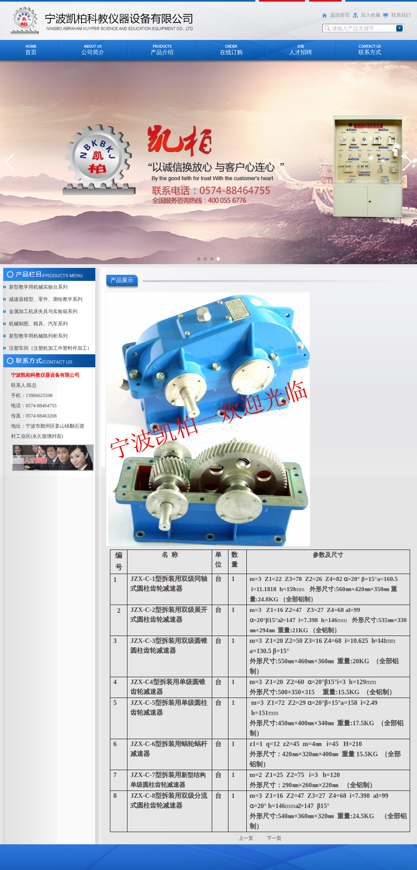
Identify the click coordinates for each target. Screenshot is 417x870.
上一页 (247, 838)
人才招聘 (300, 52)
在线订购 (231, 52)
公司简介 (92, 52)
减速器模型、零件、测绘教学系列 (45, 299)
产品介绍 (162, 52)
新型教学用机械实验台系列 (38, 287)
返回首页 (340, 15)
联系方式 (369, 52)
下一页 (274, 838)
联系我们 (401, 15)
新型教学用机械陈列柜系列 (38, 336)
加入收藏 (370, 15)
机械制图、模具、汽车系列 (38, 324)
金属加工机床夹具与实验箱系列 (43, 311)
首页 (31, 52)
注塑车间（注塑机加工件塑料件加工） (50, 348)
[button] (9, 162)
